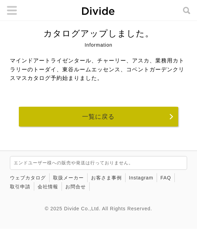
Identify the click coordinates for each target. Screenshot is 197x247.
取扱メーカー (68, 177)
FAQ (165, 177)
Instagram (141, 177)
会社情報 (48, 186)
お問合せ (75, 186)
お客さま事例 (106, 177)
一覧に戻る (98, 116)
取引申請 (20, 186)
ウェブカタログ (28, 177)
